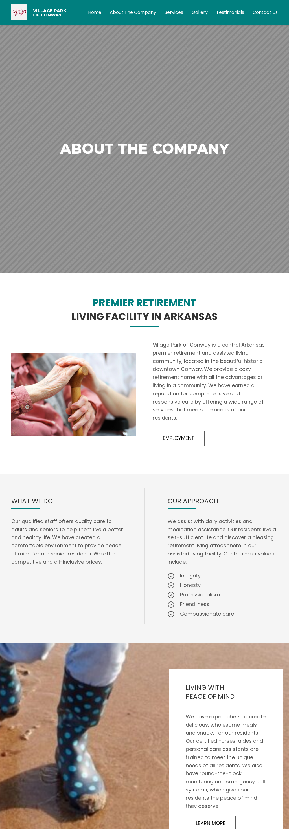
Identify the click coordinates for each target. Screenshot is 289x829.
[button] (179, 438)
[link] (94, 11)
